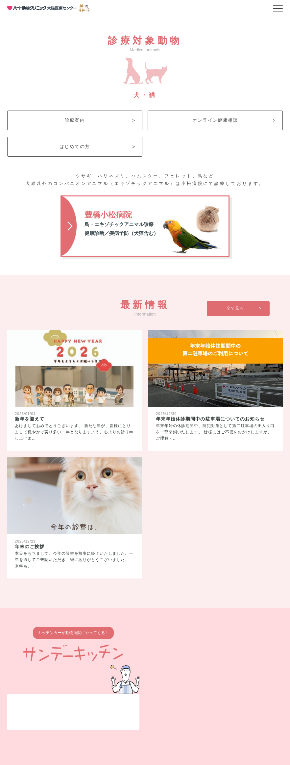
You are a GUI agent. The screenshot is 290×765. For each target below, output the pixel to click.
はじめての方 (97, 146)
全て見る (244, 308)
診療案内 (100, 120)
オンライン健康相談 (234, 120)
